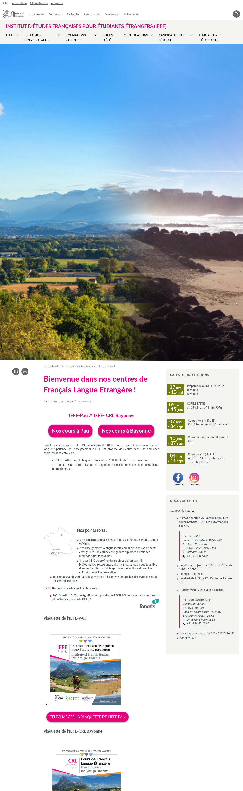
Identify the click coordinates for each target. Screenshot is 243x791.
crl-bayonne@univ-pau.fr (201, 619)
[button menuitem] (236, 14)
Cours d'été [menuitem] (108, 37)
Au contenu (19, 3)
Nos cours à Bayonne (126, 430)
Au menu (57, 3)
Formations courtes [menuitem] (76, 37)
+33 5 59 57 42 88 (198, 623)
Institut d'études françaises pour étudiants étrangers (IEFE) (74, 366)
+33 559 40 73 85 (198, 556)
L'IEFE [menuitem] (10, 35)
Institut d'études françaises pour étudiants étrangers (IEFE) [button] (86, 26)
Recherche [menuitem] (73, 14)
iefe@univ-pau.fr (196, 551)
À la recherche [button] (39, 3)
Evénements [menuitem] (131, 14)
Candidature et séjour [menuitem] (172, 37)
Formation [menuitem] (55, 14)
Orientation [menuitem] (111, 14)
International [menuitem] (92, 14)
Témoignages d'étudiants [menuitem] (209, 37)
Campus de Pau (180, 510)
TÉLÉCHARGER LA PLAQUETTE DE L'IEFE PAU (87, 716)
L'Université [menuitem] (37, 14)
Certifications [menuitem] (136, 35)
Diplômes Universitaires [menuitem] (37, 37)
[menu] (17, 37)
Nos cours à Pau (70, 430)
